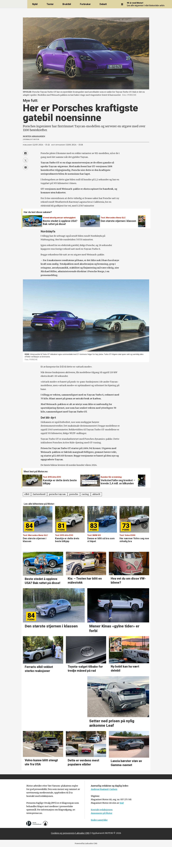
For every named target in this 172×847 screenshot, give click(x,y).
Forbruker (85, 4)
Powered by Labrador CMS (86, 843)
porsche (73, 494)
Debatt (103, 4)
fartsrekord (39, 494)
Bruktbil (67, 4)
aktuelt (96, 494)
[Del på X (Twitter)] (25, 160)
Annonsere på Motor (101, 813)
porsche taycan (57, 494)
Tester (50, 4)
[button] (142, 219)
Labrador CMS (82, 833)
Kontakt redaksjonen (102, 809)
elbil (26, 494)
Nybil (35, 4)
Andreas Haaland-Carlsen (104, 789)
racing (85, 494)
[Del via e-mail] (25, 167)
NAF (122, 803)
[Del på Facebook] (25, 153)
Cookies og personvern (63, 833)
